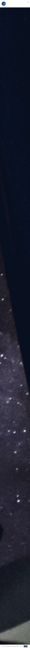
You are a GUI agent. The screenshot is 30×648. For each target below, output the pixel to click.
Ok (25, 646)
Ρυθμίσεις (20, 646)
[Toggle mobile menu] (28, 2)
